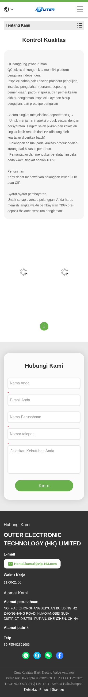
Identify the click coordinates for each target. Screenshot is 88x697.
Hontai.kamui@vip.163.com (32, 563)
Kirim (44, 485)
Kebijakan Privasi (36, 689)
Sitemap (58, 689)
